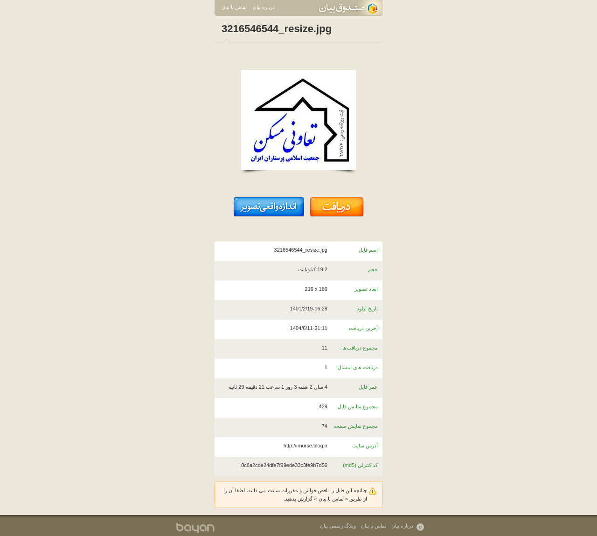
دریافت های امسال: (357, 367)
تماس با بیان (234, 7)
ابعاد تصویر (366, 289)
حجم (373, 269)
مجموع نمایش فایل (358, 406)
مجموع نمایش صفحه (355, 426)
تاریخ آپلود (367, 308)
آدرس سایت (365, 445)
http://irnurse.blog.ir (305, 445)
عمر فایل (368, 387)
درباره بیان (264, 7)
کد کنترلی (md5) (360, 465)
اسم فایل (368, 250)
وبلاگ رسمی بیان (338, 526)
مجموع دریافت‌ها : (359, 347)
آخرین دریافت (363, 328)
